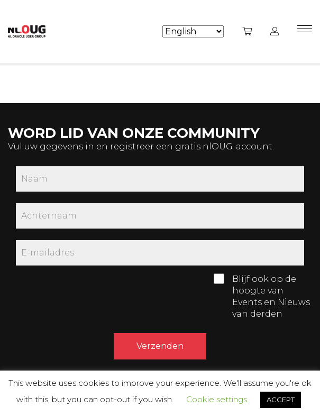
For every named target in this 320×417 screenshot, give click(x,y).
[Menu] (304, 31)
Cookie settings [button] (216, 399)
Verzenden (160, 346)
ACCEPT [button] (281, 399)
